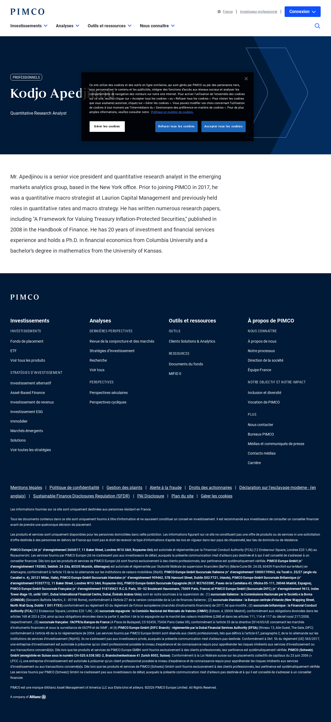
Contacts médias (262, 453)
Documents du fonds (186, 364)
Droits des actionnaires (210, 487)
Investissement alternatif (30, 383)
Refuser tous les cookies (176, 126)
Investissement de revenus (32, 402)
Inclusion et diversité (264, 393)
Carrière (254, 463)
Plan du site (182, 496)
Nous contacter (260, 425)
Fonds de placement (26, 341)
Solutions (18, 440)
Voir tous (97, 370)
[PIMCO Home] (27, 11)
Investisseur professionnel (258, 12)
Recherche (98, 360)
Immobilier (19, 421)
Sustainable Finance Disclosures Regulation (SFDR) (81, 496)
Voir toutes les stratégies (30, 450)
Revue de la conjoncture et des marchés (122, 341)
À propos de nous (262, 341)
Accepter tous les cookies (223, 126)
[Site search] (317, 29)
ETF (13, 351)
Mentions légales (26, 487)
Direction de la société (265, 360)
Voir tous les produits (27, 360)
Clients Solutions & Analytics (192, 341)
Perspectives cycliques (108, 402)
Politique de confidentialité (74, 487)
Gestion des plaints (124, 487)
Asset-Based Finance (27, 393)
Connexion (302, 11)
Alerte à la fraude (166, 487)
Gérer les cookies (216, 496)
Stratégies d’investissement (112, 351)
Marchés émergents (26, 431)
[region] (167, 106)
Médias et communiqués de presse (276, 444)
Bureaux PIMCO (261, 434)
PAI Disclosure (150, 496)
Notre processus (261, 351)
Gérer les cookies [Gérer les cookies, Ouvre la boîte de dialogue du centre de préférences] (107, 126)
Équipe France (259, 370)
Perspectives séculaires (109, 393)
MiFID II (175, 373)
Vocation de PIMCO (264, 402)
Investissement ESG (26, 412)
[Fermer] (246, 78)
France (225, 12)
